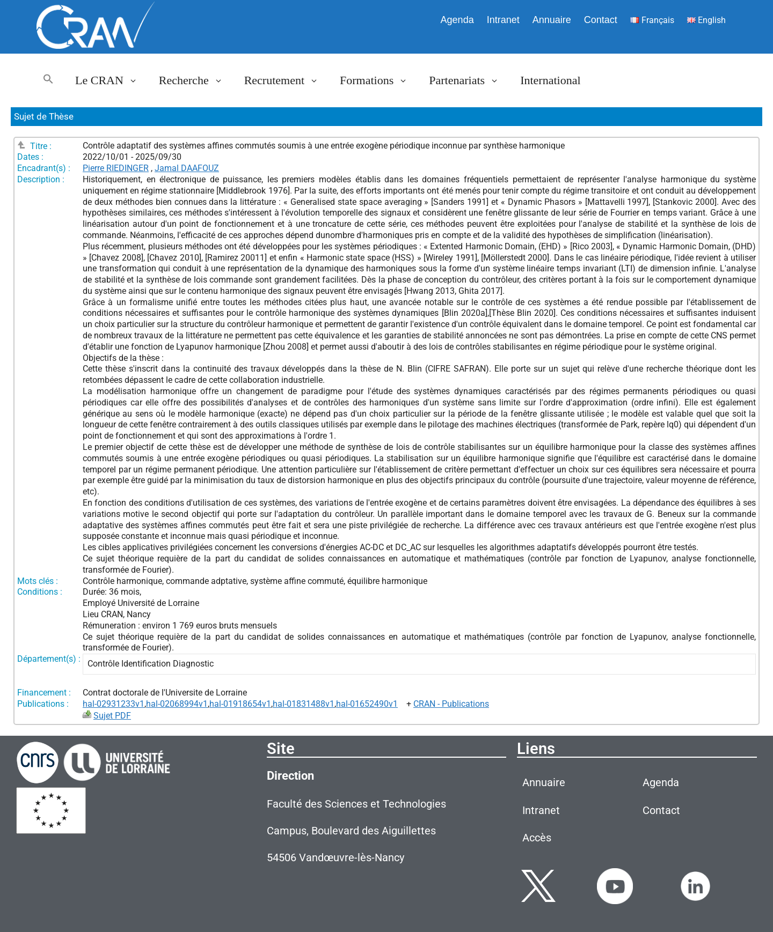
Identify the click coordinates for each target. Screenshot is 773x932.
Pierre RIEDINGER (116, 168)
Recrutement (286, 80)
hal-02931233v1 (113, 704)
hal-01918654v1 (240, 704)
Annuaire (552, 19)
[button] (48, 80)
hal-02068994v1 (177, 704)
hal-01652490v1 (367, 704)
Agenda (457, 19)
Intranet (503, 19)
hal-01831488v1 (303, 704)
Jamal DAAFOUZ (187, 168)
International (550, 80)
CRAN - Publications (451, 704)
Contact (600, 19)
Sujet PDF (112, 716)
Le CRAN (111, 80)
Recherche (196, 80)
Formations (379, 80)
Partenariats (469, 80)
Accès (536, 837)
